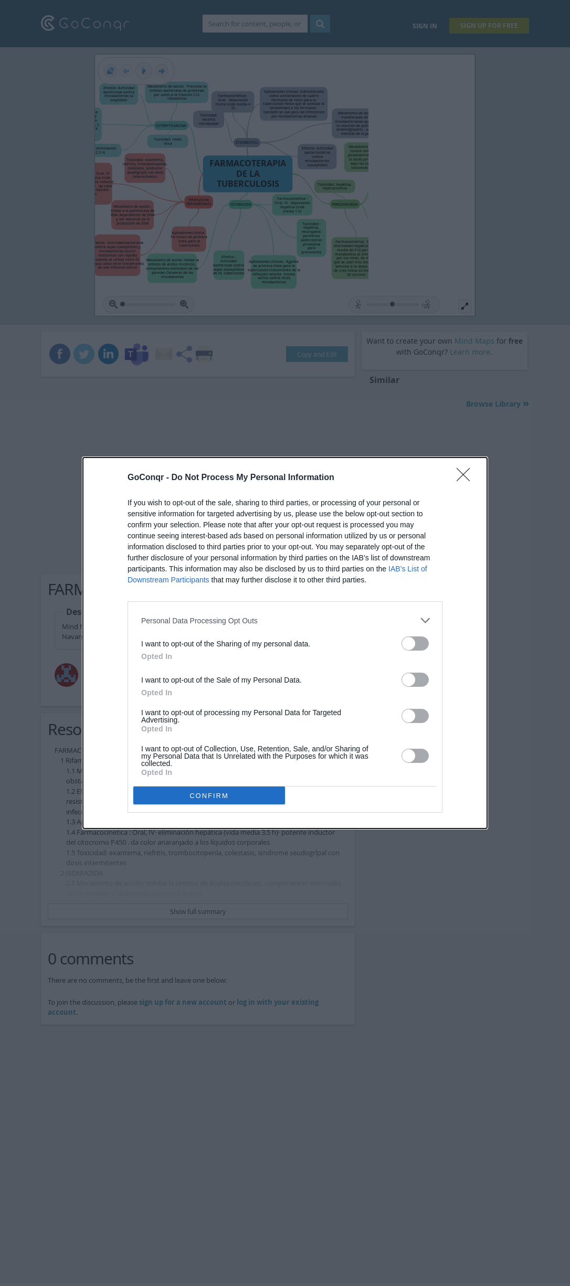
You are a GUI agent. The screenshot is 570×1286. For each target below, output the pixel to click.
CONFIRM (209, 796)
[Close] (467, 478)
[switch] (415, 643)
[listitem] (285, 620)
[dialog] (285, 643)
